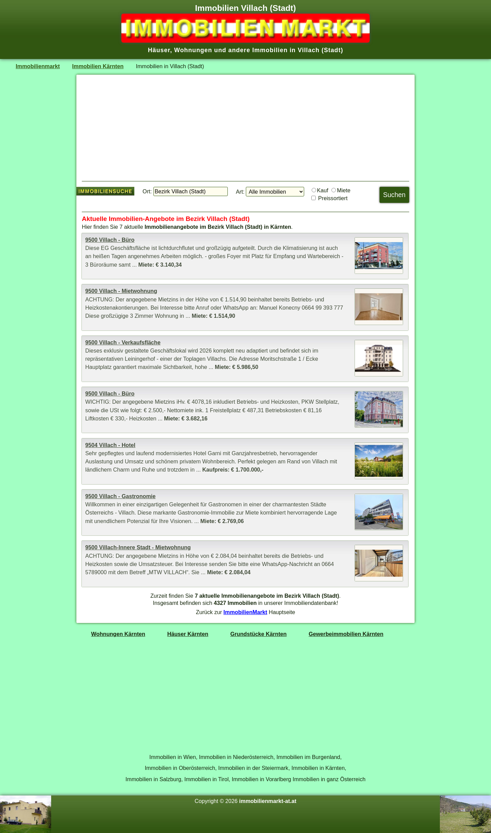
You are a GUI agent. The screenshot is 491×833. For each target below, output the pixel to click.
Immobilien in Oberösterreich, (181, 768)
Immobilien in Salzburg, (154, 779)
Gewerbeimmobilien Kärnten (346, 634)
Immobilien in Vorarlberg (261, 779)
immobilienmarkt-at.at (267, 801)
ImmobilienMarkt (245, 612)
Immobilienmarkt (38, 66)
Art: (240, 192)
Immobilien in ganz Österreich (329, 779)
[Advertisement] (245, 128)
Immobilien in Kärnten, (319, 768)
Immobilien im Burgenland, (309, 757)
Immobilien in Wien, (173, 757)
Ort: (147, 191)
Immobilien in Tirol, (207, 779)
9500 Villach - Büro (109, 240)
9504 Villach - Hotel (110, 445)
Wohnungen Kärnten (118, 634)
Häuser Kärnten (187, 634)
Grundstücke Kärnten (258, 634)
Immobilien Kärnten (98, 66)
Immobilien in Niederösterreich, (237, 757)
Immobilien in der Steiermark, (254, 768)
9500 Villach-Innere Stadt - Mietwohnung (138, 547)
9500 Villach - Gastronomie (120, 496)
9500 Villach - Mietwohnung (121, 291)
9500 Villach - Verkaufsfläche (123, 342)
